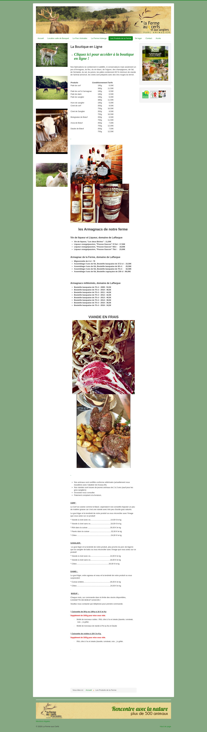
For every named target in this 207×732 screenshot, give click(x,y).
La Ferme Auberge (99, 38)
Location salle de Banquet (58, 38)
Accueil (41, 38)
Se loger (138, 38)
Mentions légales (43, 721)
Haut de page (165, 726)
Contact (149, 38)
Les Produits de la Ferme (120, 38)
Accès (158, 38)
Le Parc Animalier (80, 38)
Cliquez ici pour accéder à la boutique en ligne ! (104, 56)
